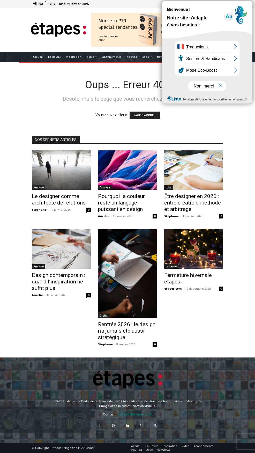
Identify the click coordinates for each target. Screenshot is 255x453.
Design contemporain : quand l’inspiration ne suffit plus (58, 281)
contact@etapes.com (135, 414)
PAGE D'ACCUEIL (144, 115)
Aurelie (103, 216)
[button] (217, 57)
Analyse (38, 187)
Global (104, 315)
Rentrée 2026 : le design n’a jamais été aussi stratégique (126, 330)
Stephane (39, 209)
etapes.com (173, 288)
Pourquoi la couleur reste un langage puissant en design (121, 202)
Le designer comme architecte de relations (59, 199)
